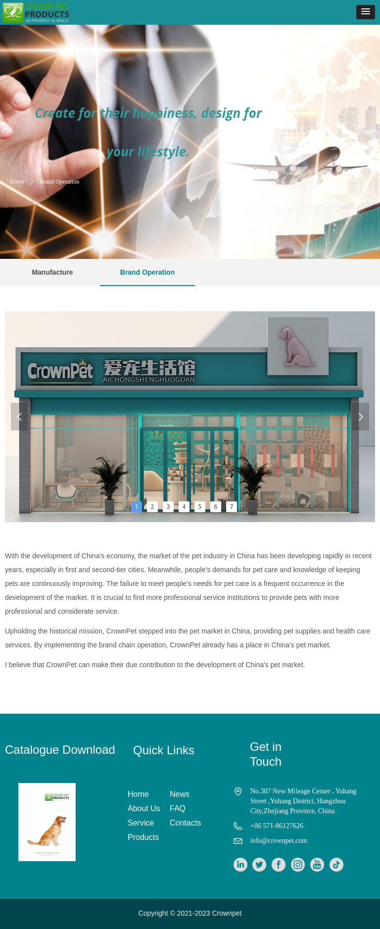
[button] (365, 12)
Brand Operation (59, 181)
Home (17, 181)
